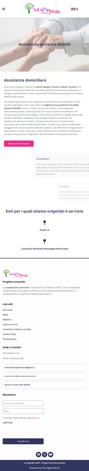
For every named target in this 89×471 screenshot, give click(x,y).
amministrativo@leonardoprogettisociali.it (20, 376)
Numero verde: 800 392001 (17, 385)
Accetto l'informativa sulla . (22, 418)
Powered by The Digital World (44, 467)
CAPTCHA (8, 423)
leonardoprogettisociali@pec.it (20, 367)
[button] (3, 9)
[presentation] (23, 430)
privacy (35, 417)
